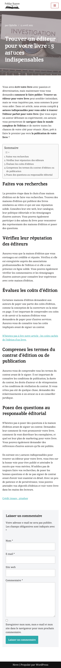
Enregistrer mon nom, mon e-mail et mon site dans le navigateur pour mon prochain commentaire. (30, 628)
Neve (16, 664)
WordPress (42, 664)
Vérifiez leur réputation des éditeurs (25, 160)
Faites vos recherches (17, 156)
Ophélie (13, 25)
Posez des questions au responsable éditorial (29, 174)
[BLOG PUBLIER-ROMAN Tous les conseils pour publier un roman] (12, 5)
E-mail (10, 553)
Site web (11, 567)
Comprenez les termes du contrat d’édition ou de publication (30, 169)
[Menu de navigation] (55, 5)
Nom (9, 540)
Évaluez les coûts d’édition (20, 164)
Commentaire (14, 580)
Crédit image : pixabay (15, 498)
